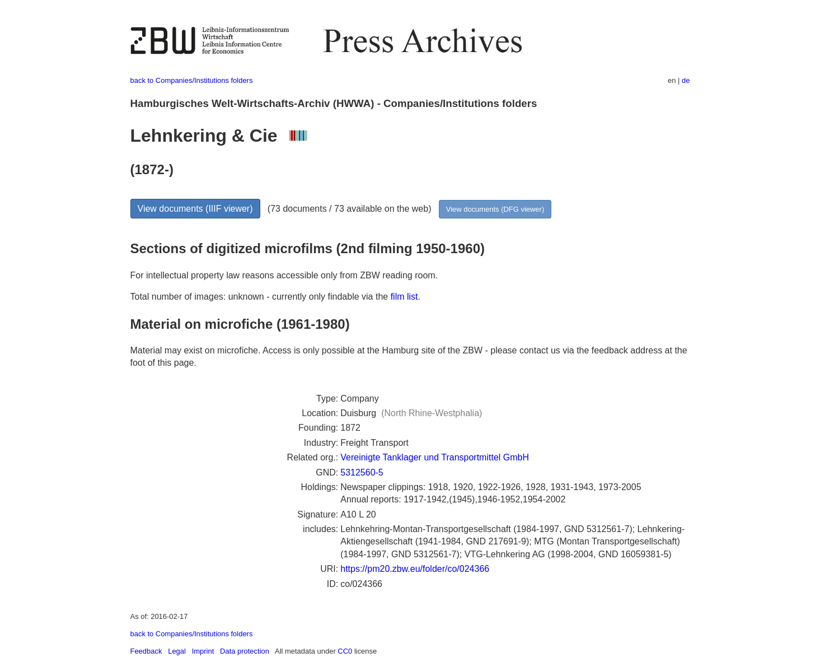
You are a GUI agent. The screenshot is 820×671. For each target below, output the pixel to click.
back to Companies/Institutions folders (191, 80)
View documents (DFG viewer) (495, 209)
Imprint (203, 651)
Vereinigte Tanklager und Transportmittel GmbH (434, 457)
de (686, 80)
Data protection (244, 651)
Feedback (146, 651)
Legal (177, 651)
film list (404, 296)
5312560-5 (361, 472)
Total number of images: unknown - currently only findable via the (260, 296)
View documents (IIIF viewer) (195, 208)
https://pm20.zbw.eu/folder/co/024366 (414, 569)
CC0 (345, 651)
